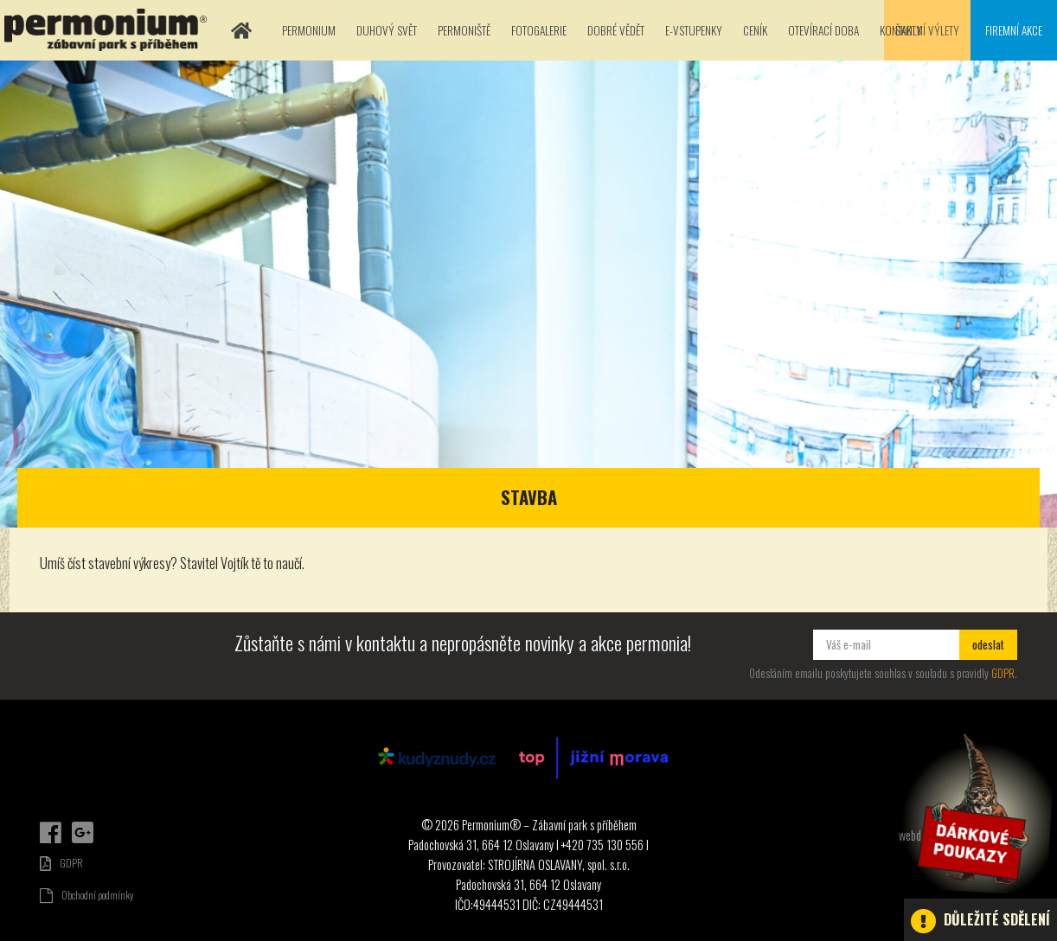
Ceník (755, 30)
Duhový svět (386, 30)
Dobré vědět (615, 30)
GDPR (1003, 673)
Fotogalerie (539, 30)
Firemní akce (1013, 30)
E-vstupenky (693, 30)
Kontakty (901, 30)
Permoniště (464, 30)
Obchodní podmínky (86, 894)
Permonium (309, 30)
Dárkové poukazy (975, 813)
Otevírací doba (823, 30)
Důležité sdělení (980, 921)
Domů (241, 30)
